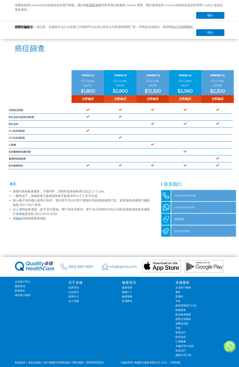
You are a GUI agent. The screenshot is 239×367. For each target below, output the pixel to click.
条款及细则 (34, 362)
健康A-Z (127, 292)
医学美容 (180, 337)
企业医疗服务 (183, 287)
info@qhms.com (123, 267)
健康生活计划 (183, 355)
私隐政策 (92, 5)
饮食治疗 (180, 350)
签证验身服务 (183, 314)
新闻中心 (73, 296)
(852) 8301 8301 (80, 267)
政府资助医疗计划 (185, 305)
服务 (178, 292)
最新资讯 (20, 286)
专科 (178, 301)
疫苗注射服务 (183, 319)
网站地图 (78, 362)
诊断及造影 (181, 323)
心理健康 (180, 341)
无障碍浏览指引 (95, 362)
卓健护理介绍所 (184, 346)
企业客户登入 (23, 281)
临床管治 (73, 287)
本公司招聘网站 (182, 27)
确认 (210, 15)
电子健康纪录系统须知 (57, 362)
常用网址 (127, 301)
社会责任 (73, 292)
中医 (178, 328)
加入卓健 (73, 301)
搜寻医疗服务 (23, 295)
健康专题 (127, 287)
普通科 (179, 296)
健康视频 (127, 296)
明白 (210, 32)
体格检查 (180, 310)
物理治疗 (180, 332)
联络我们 (20, 290)
